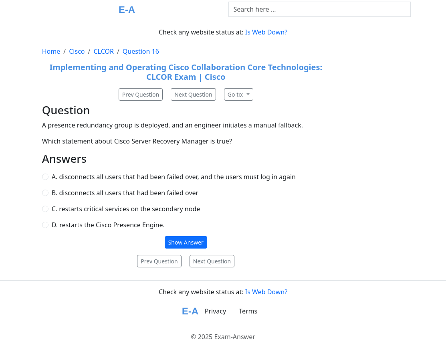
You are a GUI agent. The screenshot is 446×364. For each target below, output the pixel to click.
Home (51, 51)
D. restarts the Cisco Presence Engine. (108, 224)
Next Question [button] (193, 94)
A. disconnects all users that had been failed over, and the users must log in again (174, 176)
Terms (248, 311)
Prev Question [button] (140, 94)
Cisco (77, 51)
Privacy (215, 311)
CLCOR (103, 51)
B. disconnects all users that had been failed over (125, 192)
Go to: (236, 94)
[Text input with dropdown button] (319, 9)
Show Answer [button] (186, 242)
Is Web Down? (266, 32)
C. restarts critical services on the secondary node (126, 208)
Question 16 (141, 51)
